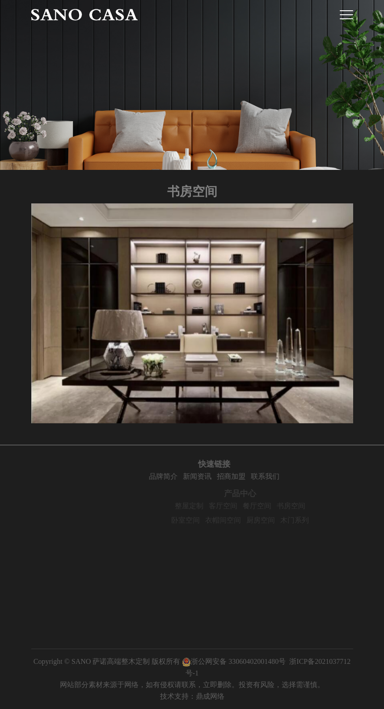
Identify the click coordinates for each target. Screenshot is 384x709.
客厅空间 (233, 506)
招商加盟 (240, 476)
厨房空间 (271, 520)
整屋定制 (199, 506)
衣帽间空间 (233, 520)
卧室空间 (195, 520)
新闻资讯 (206, 476)
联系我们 (274, 476)
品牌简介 (172, 476)
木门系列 (305, 520)
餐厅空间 (267, 506)
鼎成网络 (210, 696)
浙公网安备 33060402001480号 (234, 661)
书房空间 (301, 506)
